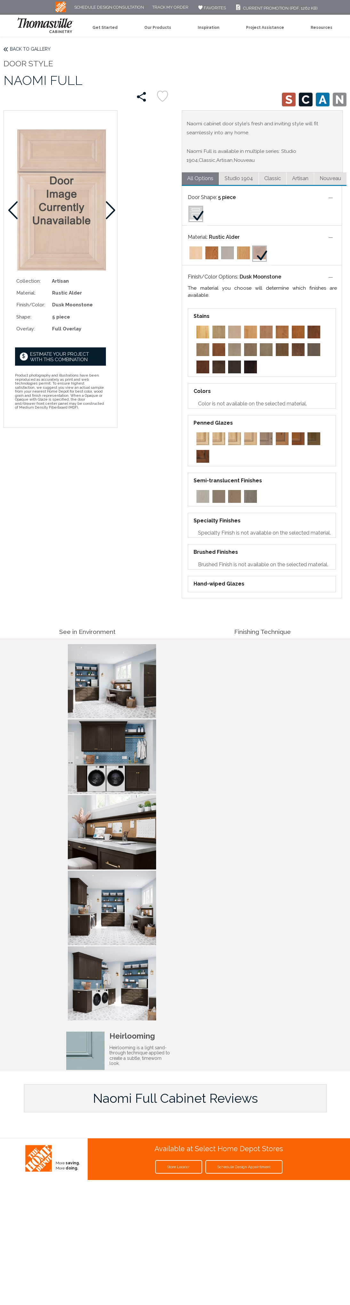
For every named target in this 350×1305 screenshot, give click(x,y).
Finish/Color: (30, 304)
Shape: (23, 317)
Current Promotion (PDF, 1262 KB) (276, 8)
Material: (26, 292)
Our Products (157, 27)
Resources (321, 27)
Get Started (105, 27)
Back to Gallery (30, 49)
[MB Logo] (60, 10)
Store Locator (178, 1167)
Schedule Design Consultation (109, 7)
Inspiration (208, 27)
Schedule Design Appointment (244, 1167)
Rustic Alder (224, 237)
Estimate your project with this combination (59, 356)
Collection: (28, 281)
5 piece (227, 197)
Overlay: (25, 328)
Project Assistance (265, 27)
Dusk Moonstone (260, 277)
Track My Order (170, 7)
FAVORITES (211, 7)
